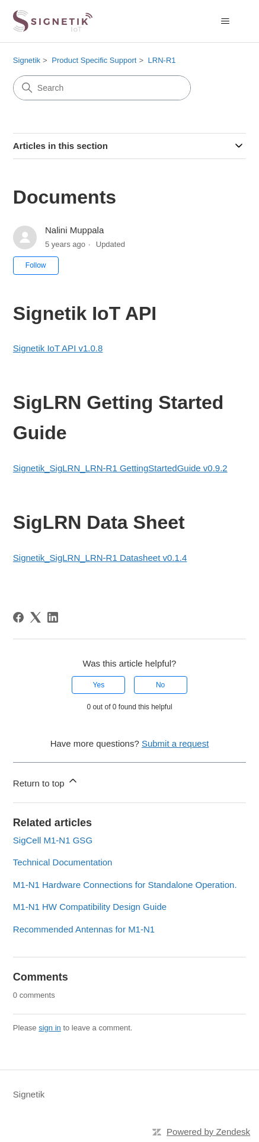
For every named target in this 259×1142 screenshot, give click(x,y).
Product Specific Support (94, 60)
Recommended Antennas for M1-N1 (84, 929)
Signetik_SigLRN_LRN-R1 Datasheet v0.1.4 (100, 558)
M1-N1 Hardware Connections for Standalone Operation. (125, 885)
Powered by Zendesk (208, 1132)
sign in (50, 1027)
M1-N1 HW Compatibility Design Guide (90, 907)
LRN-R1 (162, 60)
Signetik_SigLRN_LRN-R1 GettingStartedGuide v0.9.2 (120, 468)
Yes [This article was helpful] (99, 685)
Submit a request (175, 743)
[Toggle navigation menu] (225, 21)
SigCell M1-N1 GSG (52, 840)
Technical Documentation (63, 862)
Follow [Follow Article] (35, 265)
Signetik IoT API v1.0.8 (58, 348)
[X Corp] (35, 617)
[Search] (102, 88)
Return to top (46, 781)
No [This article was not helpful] (160, 685)
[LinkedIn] (52, 617)
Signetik (26, 60)
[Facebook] (18, 617)
